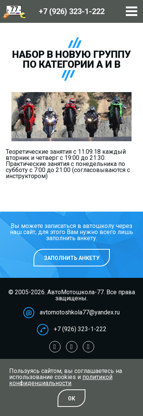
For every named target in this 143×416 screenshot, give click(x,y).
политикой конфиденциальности (60, 380)
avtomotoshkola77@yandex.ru (80, 312)
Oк (71, 398)
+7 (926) (71, 11)
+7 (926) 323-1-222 (80, 329)
